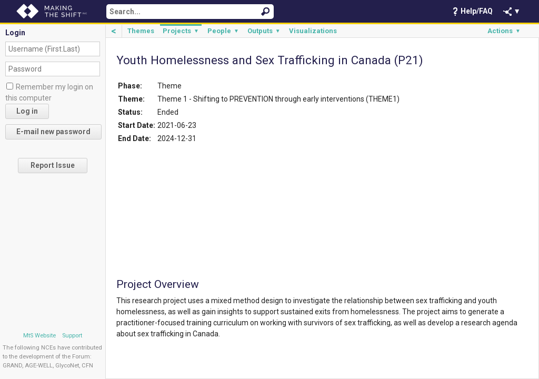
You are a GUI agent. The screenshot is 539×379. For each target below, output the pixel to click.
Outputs (264, 31)
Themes (140, 31)
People (223, 31)
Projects (181, 31)
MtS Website (39, 335)
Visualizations (313, 31)
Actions (504, 31)
